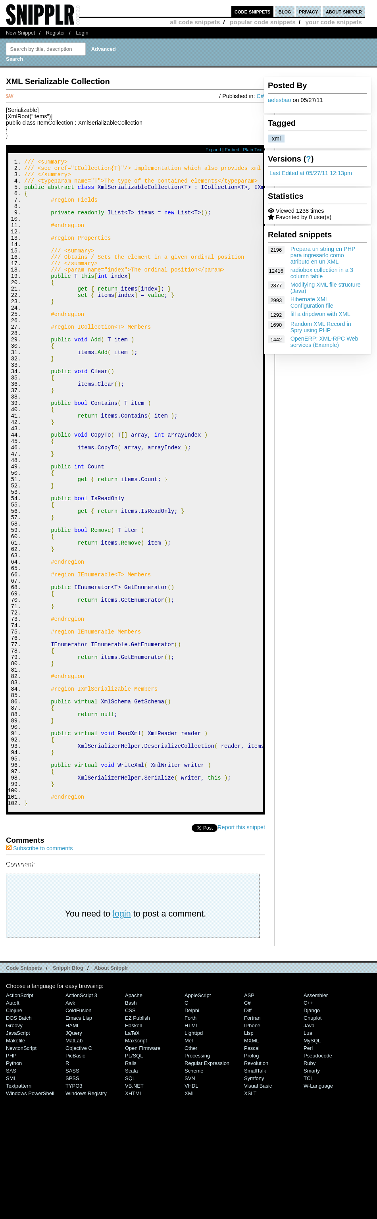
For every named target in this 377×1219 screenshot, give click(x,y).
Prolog (251, 1177)
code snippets (253, 11)
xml (276, 138)
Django (312, 1132)
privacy (308, 11)
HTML (191, 1147)
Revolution (256, 1185)
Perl (308, 1170)
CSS (130, 1132)
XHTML (133, 1215)
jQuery (73, 1154)
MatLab (74, 1162)
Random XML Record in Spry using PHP (320, 327)
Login (82, 33)
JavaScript (18, 1154)
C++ (308, 1124)
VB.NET (134, 1207)
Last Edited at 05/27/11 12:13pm (310, 173)
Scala (131, 1192)
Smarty (312, 1192)
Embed (232, 149)
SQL (130, 1200)
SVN (190, 1200)
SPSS (72, 1200)
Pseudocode (318, 1177)
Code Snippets (24, 1089)
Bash (131, 1124)
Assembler (316, 1117)
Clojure (14, 1132)
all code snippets (195, 22)
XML (190, 1215)
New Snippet (20, 33)
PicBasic (75, 1177)
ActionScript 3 (81, 1117)
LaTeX (132, 1154)
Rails (131, 1185)
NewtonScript (21, 1170)
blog (285, 11)
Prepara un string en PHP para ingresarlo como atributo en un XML (323, 255)
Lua (308, 1154)
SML (11, 1200)
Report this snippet (241, 949)
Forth (190, 1139)
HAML (72, 1147)
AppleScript (198, 1117)
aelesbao (279, 100)
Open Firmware (142, 1170)
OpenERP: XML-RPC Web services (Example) (324, 341)
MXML (251, 1162)
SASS (72, 1192)
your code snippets (333, 22)
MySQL (312, 1162)
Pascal (252, 1170)
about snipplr (344, 11)
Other (191, 1170)
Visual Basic (258, 1207)
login (122, 1035)
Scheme (194, 1192)
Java (309, 1147)
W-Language (318, 1207)
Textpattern (18, 1207)
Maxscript (136, 1162)
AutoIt (12, 1124)
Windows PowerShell (30, 1215)
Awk (70, 1124)
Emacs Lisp (78, 1139)
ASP (249, 1117)
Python (14, 1185)
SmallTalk (255, 1192)
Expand (213, 149)
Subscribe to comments (39, 970)
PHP (11, 1177)
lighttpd (194, 1154)
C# (260, 96)
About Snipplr (111, 1089)
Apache (133, 1117)
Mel (189, 1162)
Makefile (15, 1162)
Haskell (133, 1147)
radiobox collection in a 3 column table (321, 273)
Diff (248, 1132)
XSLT (250, 1215)
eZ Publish (137, 1139)
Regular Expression (207, 1185)
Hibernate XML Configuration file (311, 302)
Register (55, 33)
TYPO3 (73, 1207)
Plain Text (253, 149)
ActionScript (19, 1117)
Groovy (14, 1147)
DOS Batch (19, 1139)
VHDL (191, 1207)
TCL (308, 1200)
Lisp (249, 1154)
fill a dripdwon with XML (320, 314)
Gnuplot (312, 1139)
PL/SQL (134, 1177)
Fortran (252, 1139)
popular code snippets (263, 22)
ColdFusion (78, 1132)
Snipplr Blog (68, 1089)
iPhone (252, 1147)
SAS (11, 1192)
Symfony (254, 1200)
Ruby (309, 1185)
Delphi (192, 1132)
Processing (197, 1177)
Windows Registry (86, 1215)
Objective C (78, 1170)
